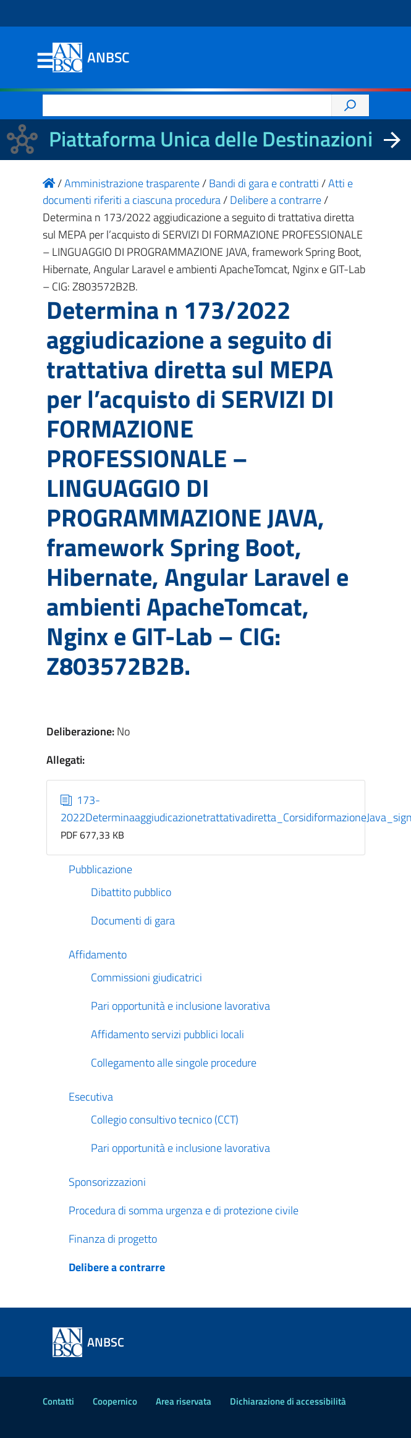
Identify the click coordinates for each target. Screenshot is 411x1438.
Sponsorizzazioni (107, 1182)
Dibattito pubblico (131, 892)
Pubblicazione (100, 869)
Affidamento (98, 954)
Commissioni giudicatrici (146, 977)
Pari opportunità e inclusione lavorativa (180, 1005)
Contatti (58, 1401)
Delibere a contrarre (117, 1267)
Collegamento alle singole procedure (173, 1062)
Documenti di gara (133, 920)
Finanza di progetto (113, 1238)
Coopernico (115, 1401)
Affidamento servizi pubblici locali (167, 1034)
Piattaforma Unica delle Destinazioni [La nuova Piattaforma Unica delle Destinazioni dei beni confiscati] (211, 138)
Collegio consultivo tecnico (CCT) (165, 1119)
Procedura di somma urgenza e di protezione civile (184, 1210)
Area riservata (183, 1401)
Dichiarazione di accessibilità (288, 1401)
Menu (45, 61)
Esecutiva (91, 1096)
